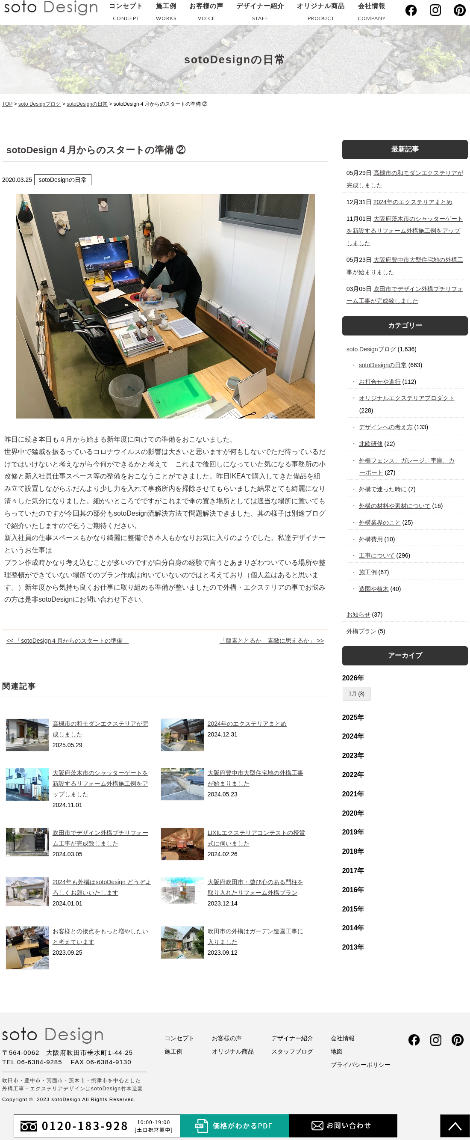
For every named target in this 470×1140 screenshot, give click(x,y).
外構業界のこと (380, 522)
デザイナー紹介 (260, 13)
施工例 (166, 13)
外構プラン (361, 631)
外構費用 (371, 539)
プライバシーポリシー (361, 1064)
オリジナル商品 (321, 13)
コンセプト (126, 13)
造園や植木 (374, 588)
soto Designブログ (371, 349)
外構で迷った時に (383, 489)
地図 (337, 1051)
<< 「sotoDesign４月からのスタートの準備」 (67, 640)
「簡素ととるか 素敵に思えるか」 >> (272, 640)
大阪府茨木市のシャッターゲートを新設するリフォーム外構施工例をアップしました (100, 783)
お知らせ (358, 614)
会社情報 (372, 13)
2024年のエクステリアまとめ (247, 723)
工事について (377, 555)
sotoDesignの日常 (383, 365)
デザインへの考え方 (386, 427)
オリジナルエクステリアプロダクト (407, 398)
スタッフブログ (292, 1051)
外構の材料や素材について (395, 505)
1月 (353, 694)
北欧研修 (371, 443)
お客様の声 (206, 13)
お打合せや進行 (380, 381)
